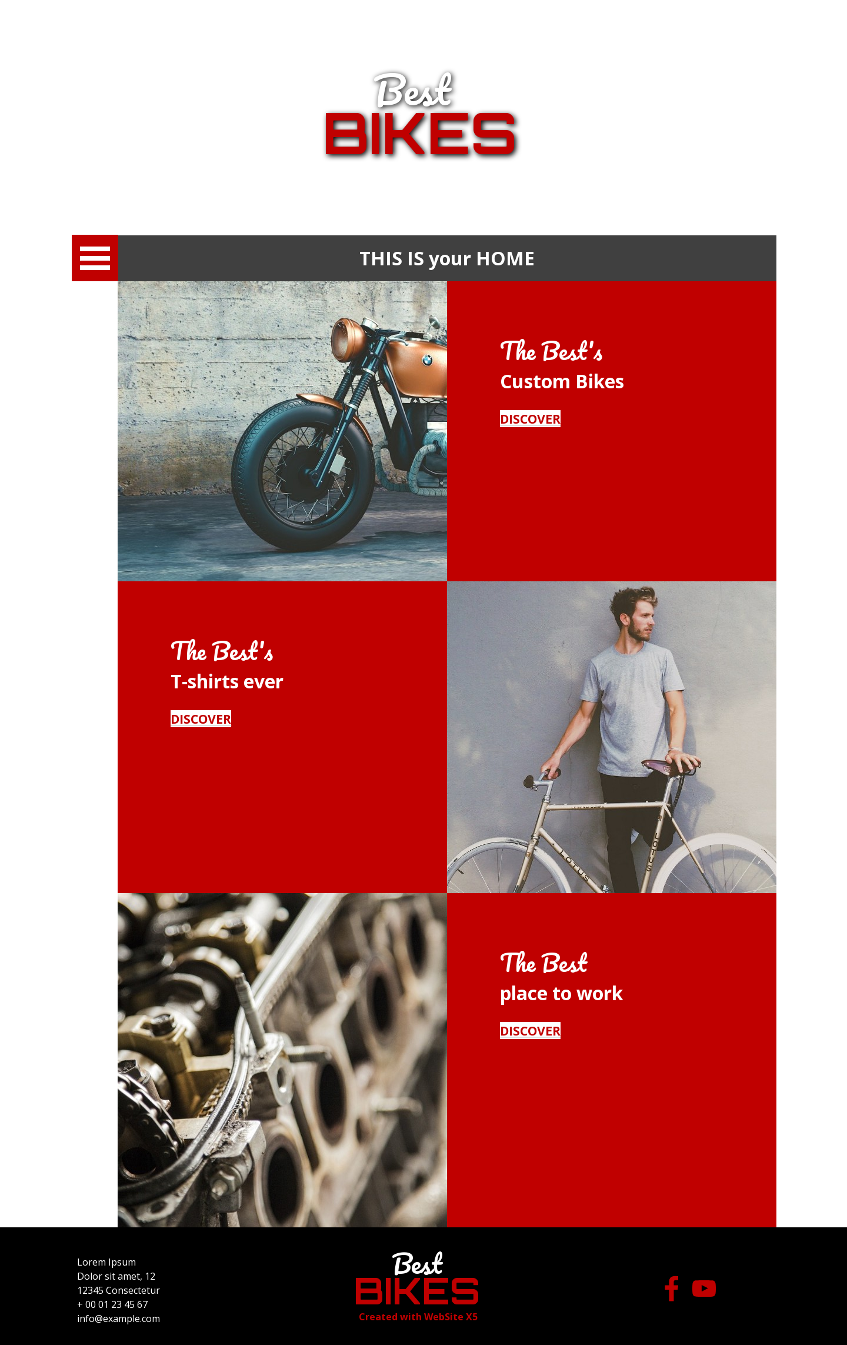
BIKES (419, 132)
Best (412, 89)
